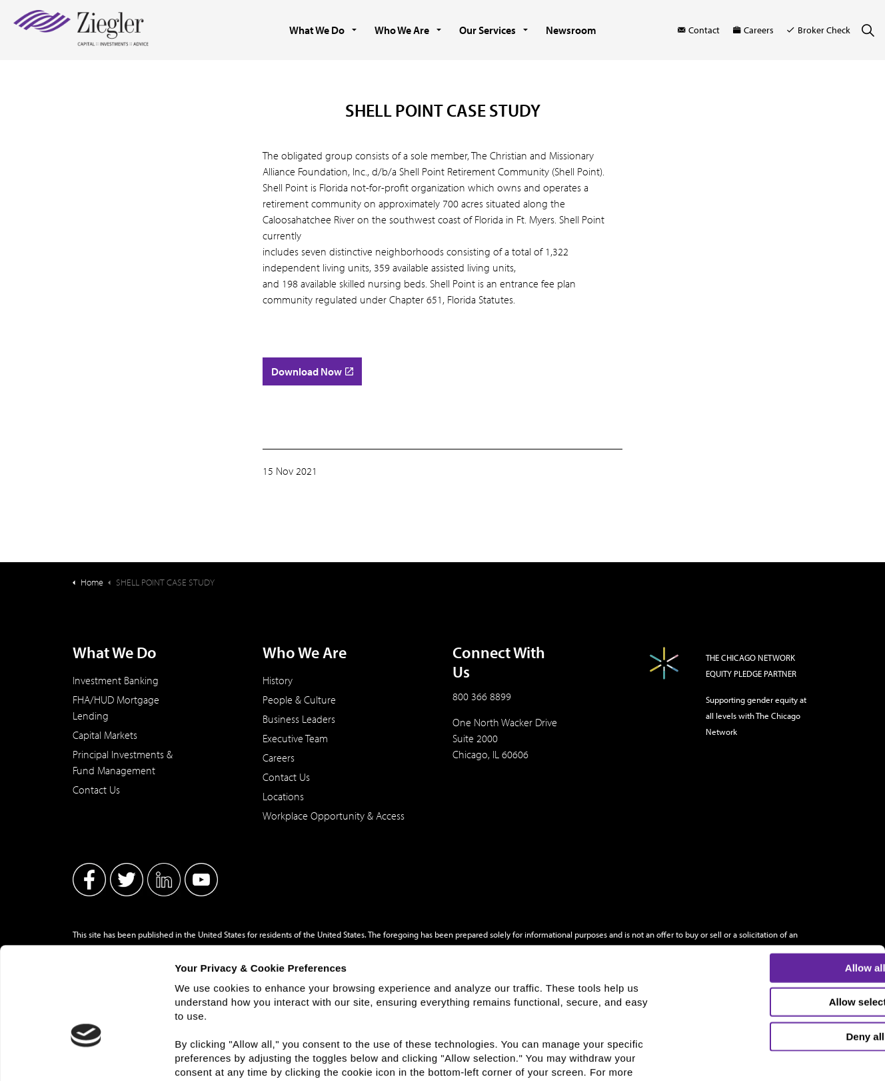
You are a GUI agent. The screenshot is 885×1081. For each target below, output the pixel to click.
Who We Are (402, 30)
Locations (283, 796)
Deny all (773, 951)
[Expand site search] (867, 30)
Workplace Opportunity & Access (334, 815)
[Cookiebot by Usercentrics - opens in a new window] (86, 1063)
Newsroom (571, 30)
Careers (753, 30)
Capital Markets (105, 735)
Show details (697, 1059)
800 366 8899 (481, 696)
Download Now (312, 371)
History (278, 680)
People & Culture (299, 699)
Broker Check (818, 30)
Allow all (774, 882)
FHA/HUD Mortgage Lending (116, 707)
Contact (699, 30)
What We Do (317, 30)
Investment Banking (116, 680)
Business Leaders (299, 719)
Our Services (487, 30)
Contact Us (96, 789)
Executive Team (295, 738)
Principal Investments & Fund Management (123, 762)
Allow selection (773, 917)
